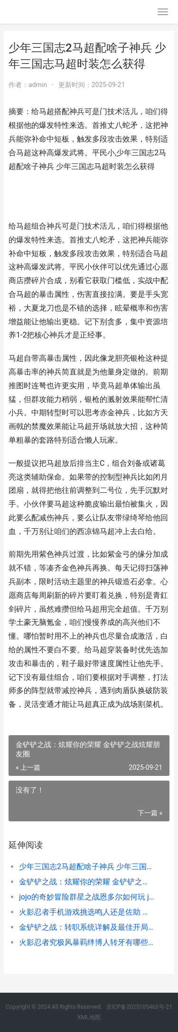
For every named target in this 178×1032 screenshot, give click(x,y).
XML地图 (88, 1017)
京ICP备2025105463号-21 (139, 1007)
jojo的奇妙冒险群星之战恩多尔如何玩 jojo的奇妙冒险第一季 (86, 896)
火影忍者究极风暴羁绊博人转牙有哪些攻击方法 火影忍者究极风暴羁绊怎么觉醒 (86, 942)
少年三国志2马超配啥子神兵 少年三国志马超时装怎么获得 (86, 866)
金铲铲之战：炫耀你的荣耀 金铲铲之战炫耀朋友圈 (86, 881)
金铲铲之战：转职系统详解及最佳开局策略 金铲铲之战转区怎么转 (86, 927)
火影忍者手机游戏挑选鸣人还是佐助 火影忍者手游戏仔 (86, 911)
